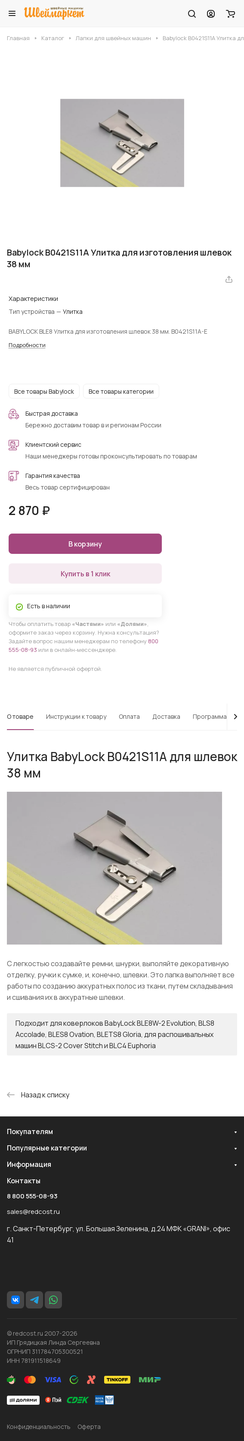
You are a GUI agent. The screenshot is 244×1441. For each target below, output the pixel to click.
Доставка (166, 716)
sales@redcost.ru (33, 1211)
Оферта (89, 1426)
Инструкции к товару (76, 716)
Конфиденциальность (39, 1426)
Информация (29, 1164)
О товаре (20, 716)
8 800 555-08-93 (32, 1196)
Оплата (129, 716)
